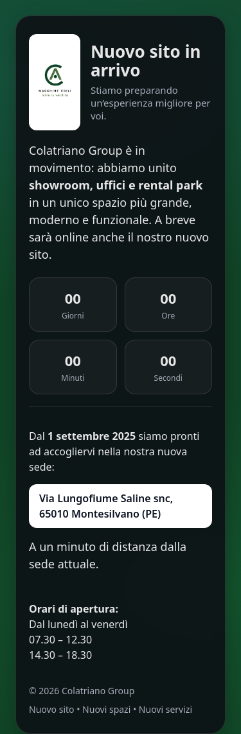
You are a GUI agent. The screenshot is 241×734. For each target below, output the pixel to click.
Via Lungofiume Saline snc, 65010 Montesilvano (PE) (106, 506)
